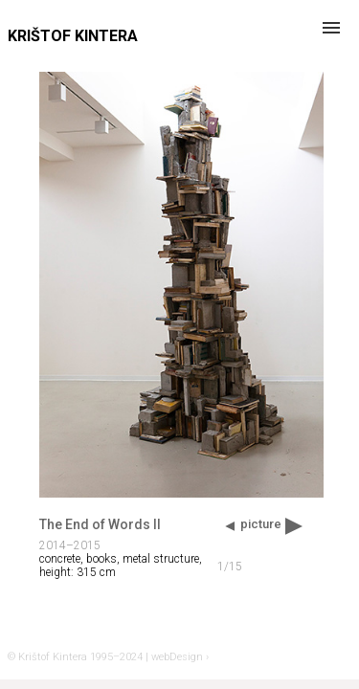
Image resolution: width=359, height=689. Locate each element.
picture (260, 524)
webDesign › (180, 657)
